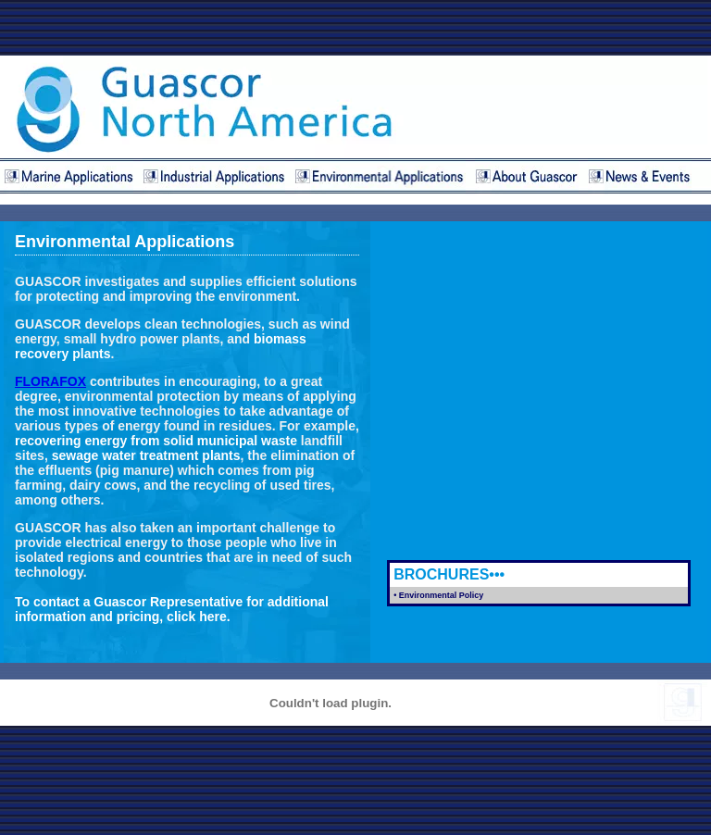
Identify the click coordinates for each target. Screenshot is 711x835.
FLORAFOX (50, 381)
